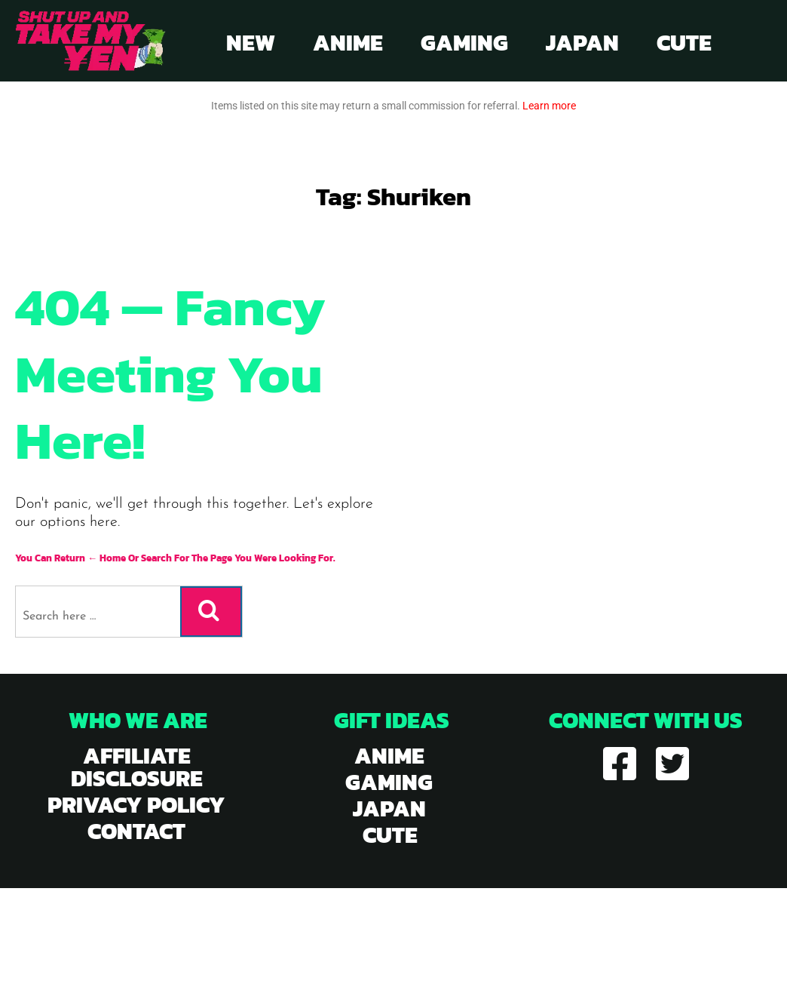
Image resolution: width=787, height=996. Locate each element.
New (250, 43)
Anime (348, 43)
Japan (582, 43)
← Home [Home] (106, 558)
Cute (684, 43)
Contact (136, 831)
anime (389, 756)
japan (389, 808)
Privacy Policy (136, 805)
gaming (389, 782)
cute (390, 835)
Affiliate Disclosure (137, 767)
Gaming (464, 43)
